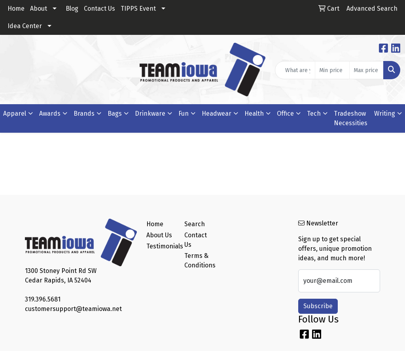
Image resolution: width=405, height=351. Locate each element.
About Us (159, 235)
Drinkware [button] (150, 113)
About (38, 8)
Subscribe (318, 306)
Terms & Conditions (198, 260)
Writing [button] (384, 113)
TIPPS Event (138, 8)
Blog (72, 8)
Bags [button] (115, 113)
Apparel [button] (14, 113)
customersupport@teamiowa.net (73, 309)
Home (16, 8)
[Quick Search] (295, 70)
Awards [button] (50, 113)
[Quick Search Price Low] (332, 70)
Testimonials (160, 246)
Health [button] (254, 113)
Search (194, 224)
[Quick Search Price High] (366, 70)
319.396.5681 (43, 299)
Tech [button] (314, 113)
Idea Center (25, 26)
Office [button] (285, 113)
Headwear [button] (216, 113)
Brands (84, 113)
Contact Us (99, 8)
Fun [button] (183, 113)
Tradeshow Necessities (350, 118)
